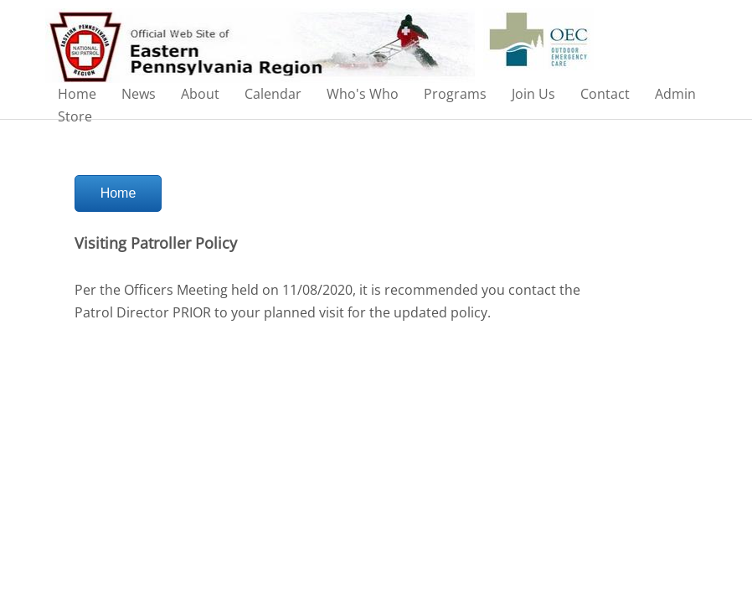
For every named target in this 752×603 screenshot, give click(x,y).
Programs (455, 94)
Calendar (273, 94)
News (138, 94)
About (200, 94)
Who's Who (363, 94)
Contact (605, 94)
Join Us (533, 94)
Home (77, 94)
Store (75, 116)
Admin (675, 94)
